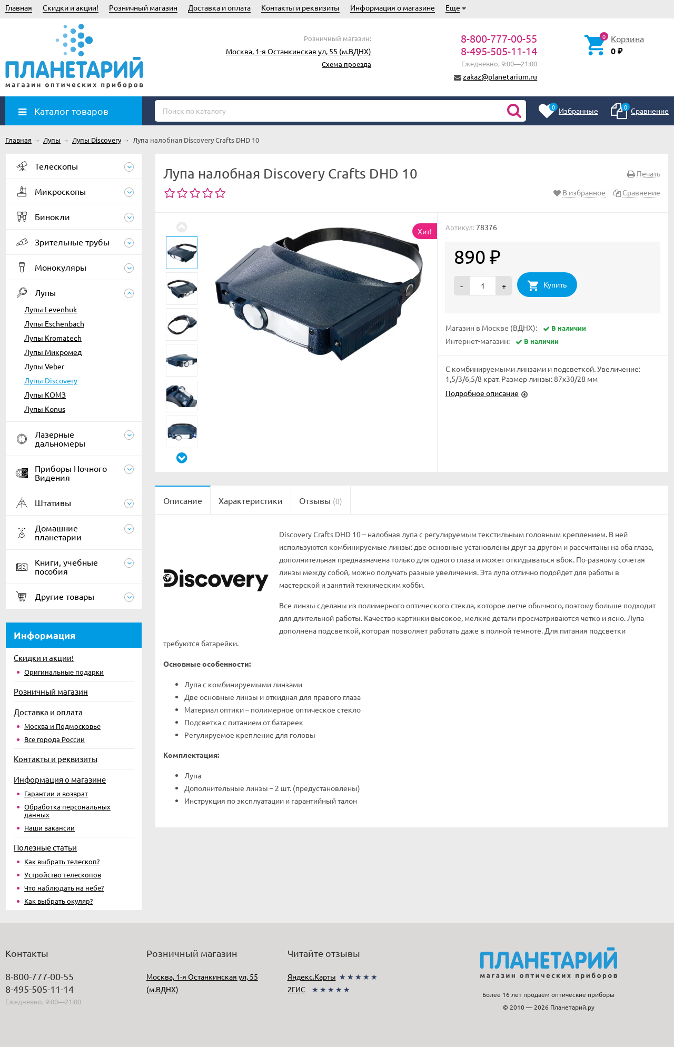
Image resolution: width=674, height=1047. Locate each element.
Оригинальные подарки (64, 671)
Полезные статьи (45, 847)
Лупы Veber (44, 366)
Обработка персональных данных (67, 810)
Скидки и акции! (70, 7)
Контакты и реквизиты (300, 7)
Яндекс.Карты (312, 976)
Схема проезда (346, 64)
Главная (18, 7)
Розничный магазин (143, 7)
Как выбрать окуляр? (58, 900)
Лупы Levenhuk (50, 309)
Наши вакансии (49, 827)
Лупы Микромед (53, 352)
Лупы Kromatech (53, 337)
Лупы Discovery (50, 380)
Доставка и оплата (219, 7)
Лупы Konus (44, 408)
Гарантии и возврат (56, 793)
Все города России (54, 739)
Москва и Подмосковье (62, 726)
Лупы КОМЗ (45, 394)
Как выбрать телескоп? (62, 861)
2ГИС (296, 989)
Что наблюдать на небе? (64, 887)
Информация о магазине (392, 7)
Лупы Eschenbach (54, 323)
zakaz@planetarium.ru (500, 76)
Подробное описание (482, 393)
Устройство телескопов (62, 874)
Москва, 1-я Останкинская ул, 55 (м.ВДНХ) (298, 51)
